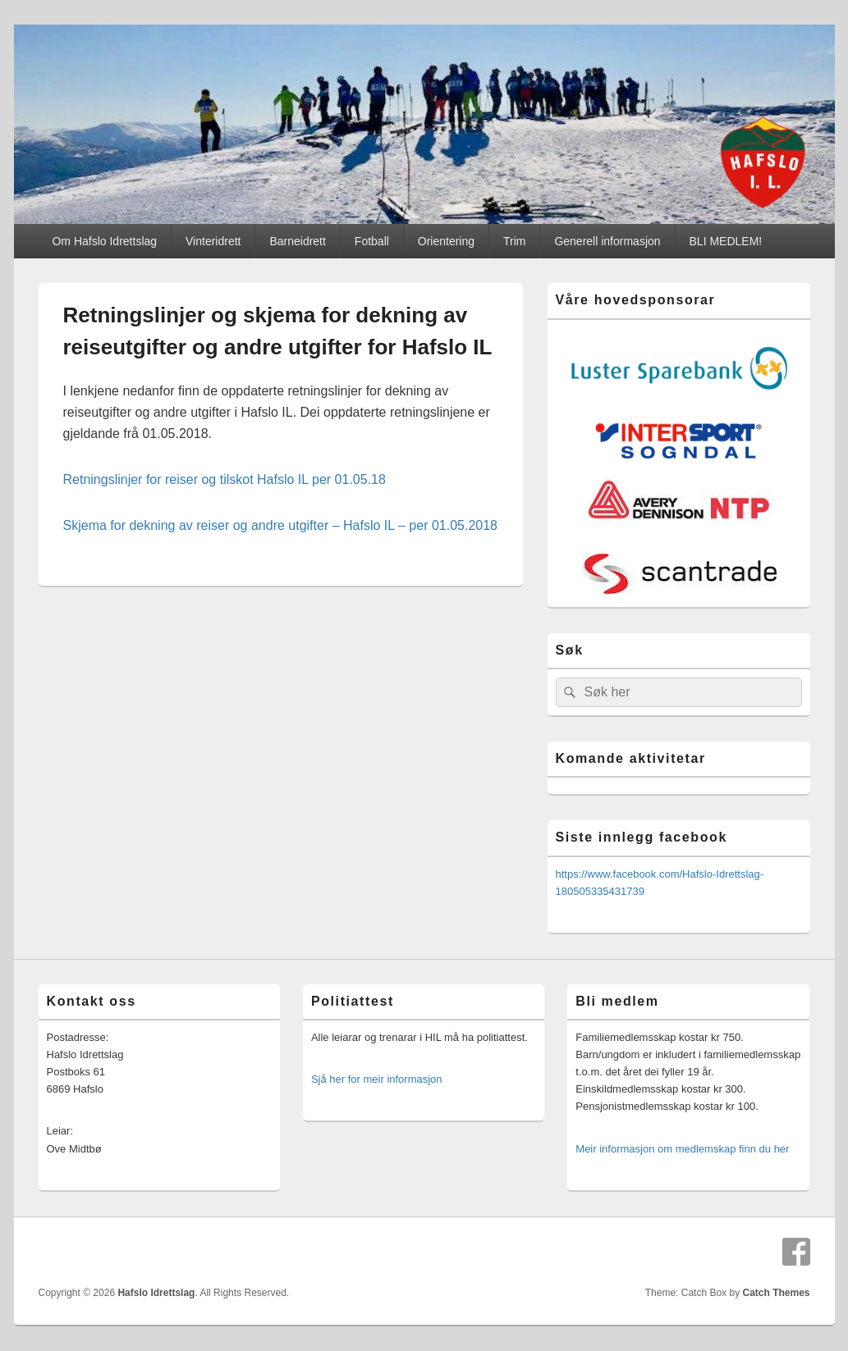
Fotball (372, 241)
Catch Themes (775, 1293)
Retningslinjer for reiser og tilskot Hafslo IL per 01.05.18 (224, 479)
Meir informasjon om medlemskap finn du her (682, 1149)
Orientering (446, 241)
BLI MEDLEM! (726, 241)
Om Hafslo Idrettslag (104, 241)
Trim (514, 241)
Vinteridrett (213, 241)
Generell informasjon (607, 241)
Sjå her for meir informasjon (376, 1079)
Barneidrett (297, 241)
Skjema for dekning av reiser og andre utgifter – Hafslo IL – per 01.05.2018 (280, 525)
